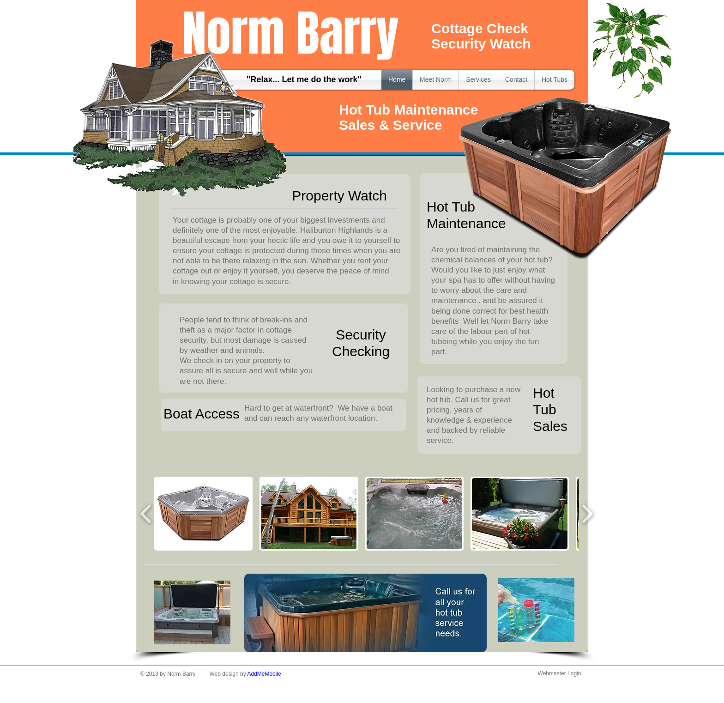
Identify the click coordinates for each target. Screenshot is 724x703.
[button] (203, 514)
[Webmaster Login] (559, 674)
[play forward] (587, 513)
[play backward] (146, 513)
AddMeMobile (264, 674)
